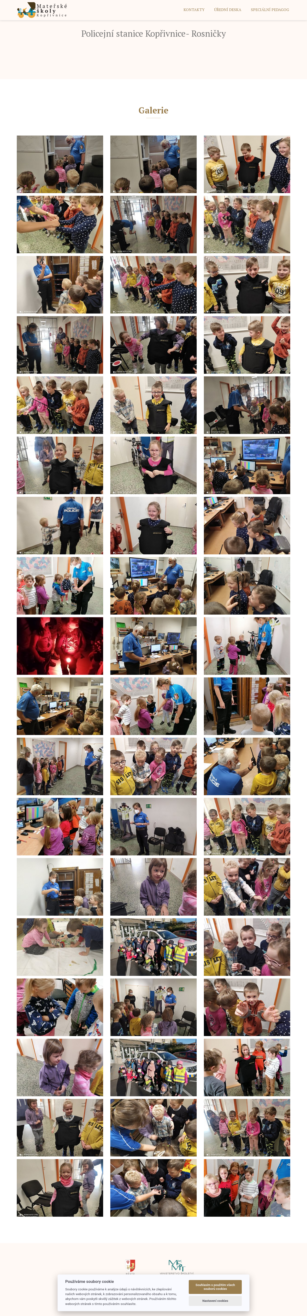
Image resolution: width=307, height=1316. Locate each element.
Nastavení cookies (215, 1301)
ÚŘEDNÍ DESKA (227, 9)
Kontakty (194, 9)
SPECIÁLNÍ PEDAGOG (270, 9)
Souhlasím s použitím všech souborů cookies (215, 1287)
